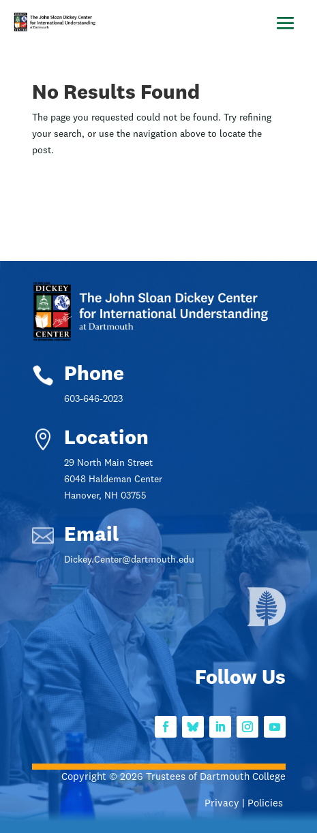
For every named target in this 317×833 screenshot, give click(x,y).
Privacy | (226, 804)
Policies (266, 804)
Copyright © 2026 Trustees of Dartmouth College (173, 777)
